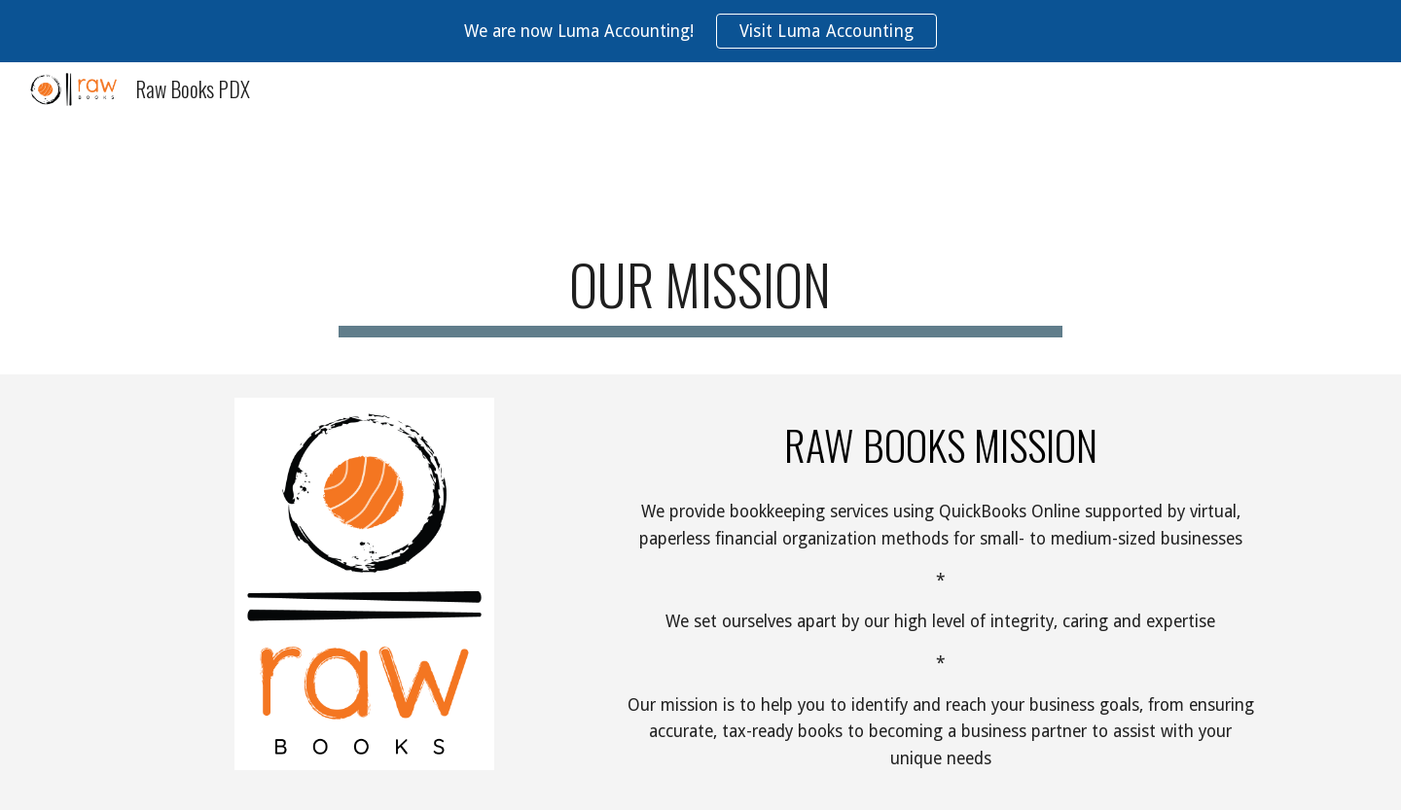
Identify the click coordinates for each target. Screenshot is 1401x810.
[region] (700, 31)
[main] (700, 290)
